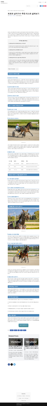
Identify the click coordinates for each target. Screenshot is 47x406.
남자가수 (15, 330)
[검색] (31, 6)
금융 (45, 2)
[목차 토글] (17, 69)
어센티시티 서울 (23, 400)
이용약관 (27, 403)
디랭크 (23, 398)
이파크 (20, 403)
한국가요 (25, 330)
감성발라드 (11, 330)
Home (8, 10)
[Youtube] (44, 6)
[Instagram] (45, 6)
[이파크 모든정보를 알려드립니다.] (4, 2)
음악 (18, 330)
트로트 (21, 330)
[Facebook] (40, 6)
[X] (42, 6)
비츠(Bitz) (20, 398)
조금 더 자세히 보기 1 (23, 325)
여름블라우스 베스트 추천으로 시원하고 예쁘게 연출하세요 (31, 348)
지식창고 (40, 2)
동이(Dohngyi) (26, 398)
